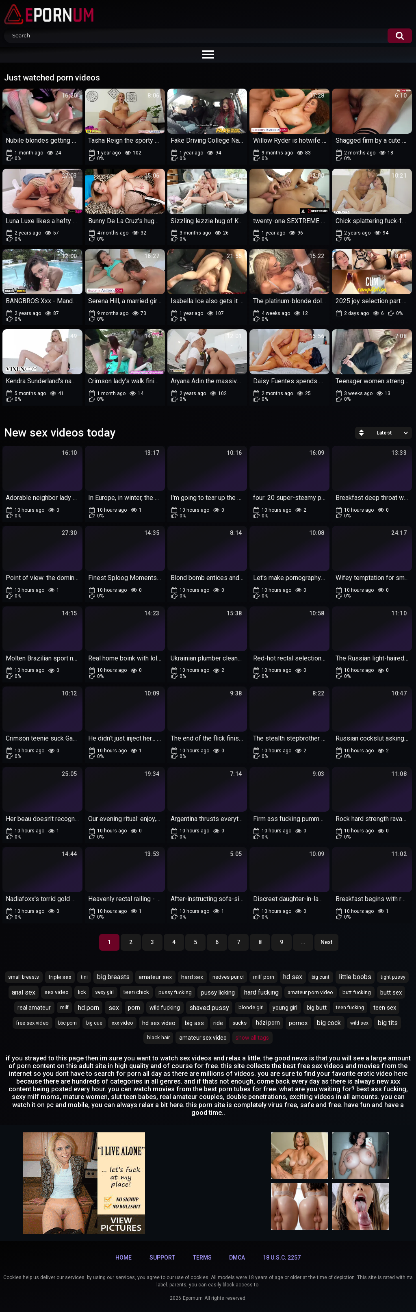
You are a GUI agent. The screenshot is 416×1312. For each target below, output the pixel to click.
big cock (329, 1023)
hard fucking (261, 992)
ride (218, 1023)
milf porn (263, 977)
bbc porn (67, 1023)
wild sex (359, 1023)
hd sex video (159, 1023)
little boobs (355, 977)
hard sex (192, 977)
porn (134, 1007)
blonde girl (251, 1007)
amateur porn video (310, 992)
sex (113, 1008)
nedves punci (228, 977)
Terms (202, 1257)
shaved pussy (209, 1008)
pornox (298, 1023)
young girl (285, 1007)
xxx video (122, 1023)
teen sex (384, 1007)
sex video (57, 992)
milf (64, 1007)
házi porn (268, 1022)
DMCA (237, 1257)
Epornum (193, 1298)
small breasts (23, 977)
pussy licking (218, 992)
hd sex (292, 977)
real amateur (34, 1007)
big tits (388, 1023)
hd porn (88, 1008)
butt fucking (356, 992)
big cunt (320, 977)
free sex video (32, 1023)
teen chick (136, 992)
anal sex (23, 992)
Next (326, 942)
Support (162, 1257)
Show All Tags (252, 1037)
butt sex (391, 992)
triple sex (60, 977)
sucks (239, 1023)
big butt (317, 1007)
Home (123, 1257)
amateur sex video (203, 1037)
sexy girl (104, 992)
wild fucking (165, 1007)
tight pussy (393, 977)
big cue (94, 1023)
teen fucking (350, 1007)
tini (84, 977)
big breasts (113, 977)
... (303, 942)
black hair (158, 1037)
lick (82, 992)
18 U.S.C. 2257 (282, 1257)
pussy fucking (175, 992)
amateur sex (155, 977)
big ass (194, 1023)
